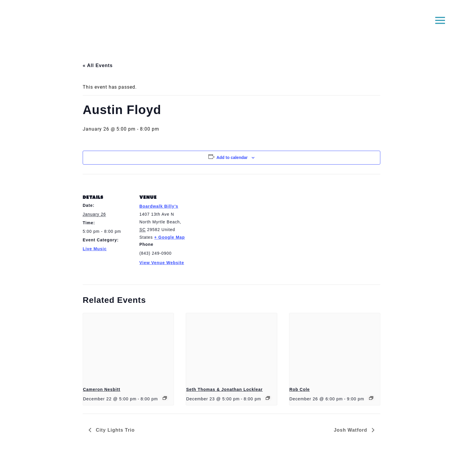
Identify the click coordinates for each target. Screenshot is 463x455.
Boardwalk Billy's (231, 23)
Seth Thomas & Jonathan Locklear (224, 389)
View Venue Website (161, 262)
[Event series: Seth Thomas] (268, 398)
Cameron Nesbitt (101, 389)
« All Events (98, 65)
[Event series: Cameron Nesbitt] (165, 398)
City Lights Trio (114, 430)
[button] (440, 20)
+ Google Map (169, 237)
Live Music (95, 248)
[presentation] (128, 347)
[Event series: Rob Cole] (371, 398)
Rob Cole (299, 389)
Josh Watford (351, 430)
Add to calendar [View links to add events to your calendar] (232, 157)
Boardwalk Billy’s (158, 206)
